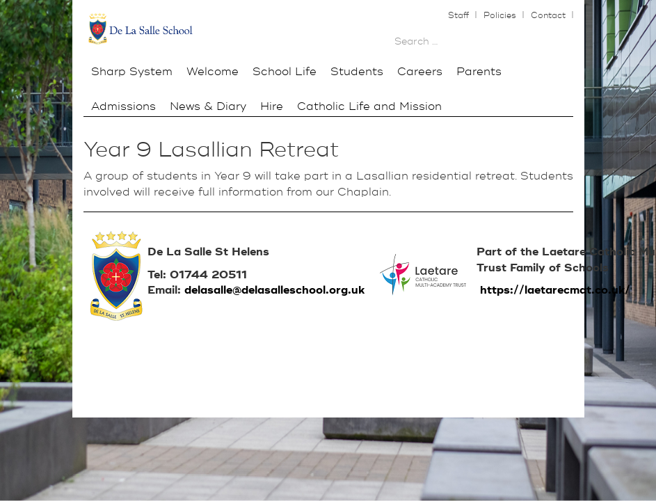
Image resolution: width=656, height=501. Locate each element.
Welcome (212, 72)
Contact (549, 15)
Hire (271, 106)
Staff (460, 15)
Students (356, 72)
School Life (285, 72)
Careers (419, 72)
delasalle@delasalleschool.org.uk (274, 290)
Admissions (123, 106)
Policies (501, 15)
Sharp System (132, 72)
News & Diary (208, 106)
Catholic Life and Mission (369, 106)
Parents (479, 72)
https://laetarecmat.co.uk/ (555, 290)
